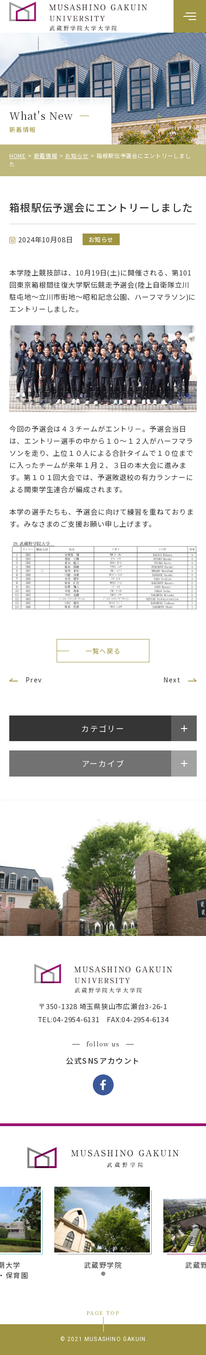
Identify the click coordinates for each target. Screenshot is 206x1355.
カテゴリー (103, 728)
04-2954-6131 (76, 1019)
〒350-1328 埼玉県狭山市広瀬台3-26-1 (103, 1006)
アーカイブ (103, 763)
